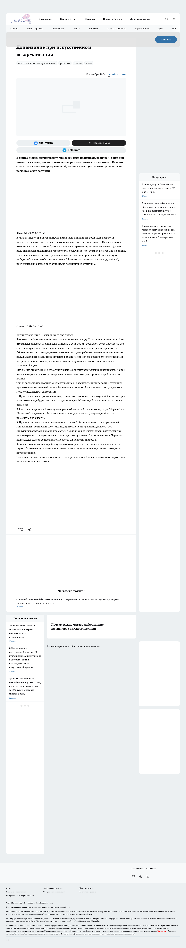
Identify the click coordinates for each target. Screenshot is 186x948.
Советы (14, 28)
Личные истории (140, 19)
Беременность (142, 28)
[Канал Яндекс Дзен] (99, 143)
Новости (90, 19)
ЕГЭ (174, 28)
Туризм (76, 28)
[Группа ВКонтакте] (43, 143)
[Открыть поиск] (167, 19)
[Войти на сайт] (174, 19)
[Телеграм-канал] (71, 150)
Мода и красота (35, 28)
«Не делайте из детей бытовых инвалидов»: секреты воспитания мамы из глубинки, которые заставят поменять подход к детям (71, 603)
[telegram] (31, 530)
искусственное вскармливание (37, 63)
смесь (78, 63)
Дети (160, 28)
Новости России (112, 19)
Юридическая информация (54, 892)
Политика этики (86, 888)
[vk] (20, 530)
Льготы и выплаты (116, 28)
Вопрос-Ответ (68, 19)
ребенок (65, 63)
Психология (58, 28)
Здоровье (93, 28)
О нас (8, 888)
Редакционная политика (16, 892)
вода (89, 63)
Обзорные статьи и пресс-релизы (20, 895)
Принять (166, 39)
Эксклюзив (45, 19)
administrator (117, 74)
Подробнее (95, 921)
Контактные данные (87, 892)
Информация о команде (52, 888)
